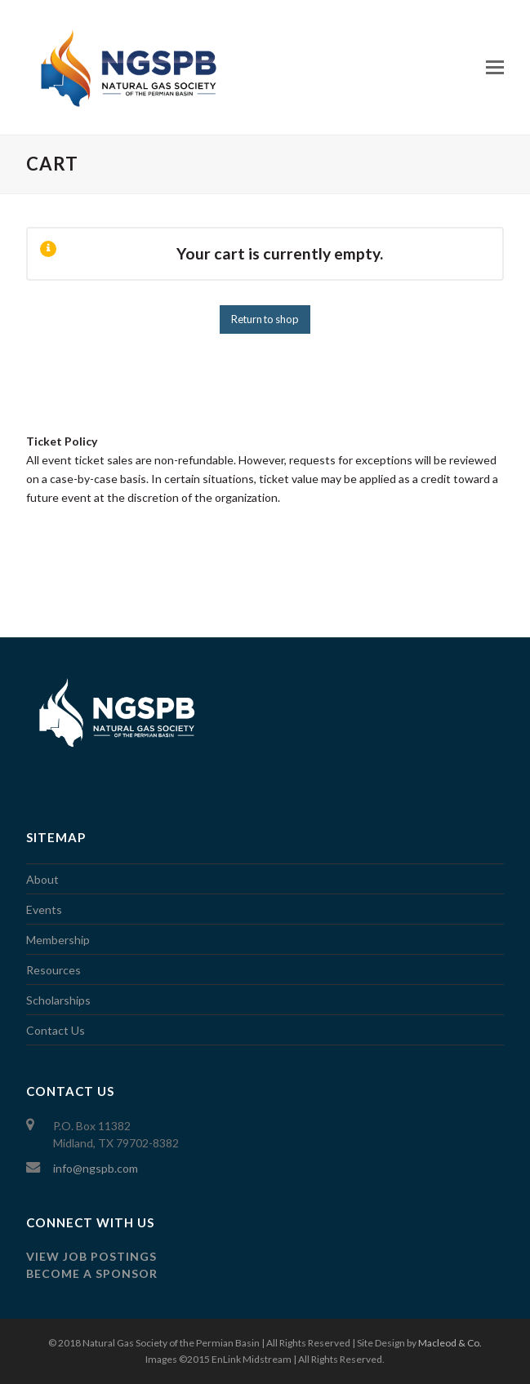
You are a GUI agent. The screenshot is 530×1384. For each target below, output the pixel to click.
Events (44, 909)
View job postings (91, 1256)
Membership (58, 940)
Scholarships (58, 1000)
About (42, 879)
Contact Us (55, 1030)
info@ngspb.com (95, 1168)
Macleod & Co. (450, 1343)
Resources (53, 970)
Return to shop (265, 319)
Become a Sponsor (92, 1273)
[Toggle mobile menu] (495, 67)
